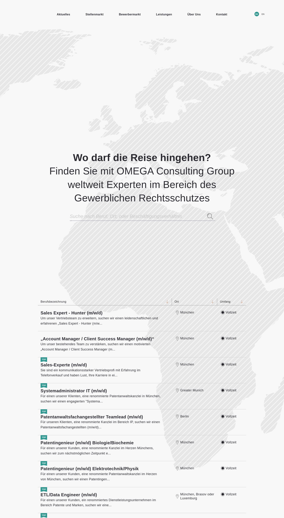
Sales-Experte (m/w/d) (64, 364)
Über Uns (194, 14)
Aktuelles (63, 14)
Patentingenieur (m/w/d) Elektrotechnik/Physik (90, 468)
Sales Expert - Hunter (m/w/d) (72, 312)
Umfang (229, 301)
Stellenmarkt (94, 14)
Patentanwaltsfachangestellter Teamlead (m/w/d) (92, 416)
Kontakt (221, 14)
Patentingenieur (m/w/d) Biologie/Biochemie (87, 442)
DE (256, 14)
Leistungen (164, 14)
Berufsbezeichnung (102, 301)
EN (263, 14)
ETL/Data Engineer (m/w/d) (69, 494)
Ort (192, 301)
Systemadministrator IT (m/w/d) (74, 390)
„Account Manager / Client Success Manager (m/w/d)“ (97, 338)
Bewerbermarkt (130, 14)
